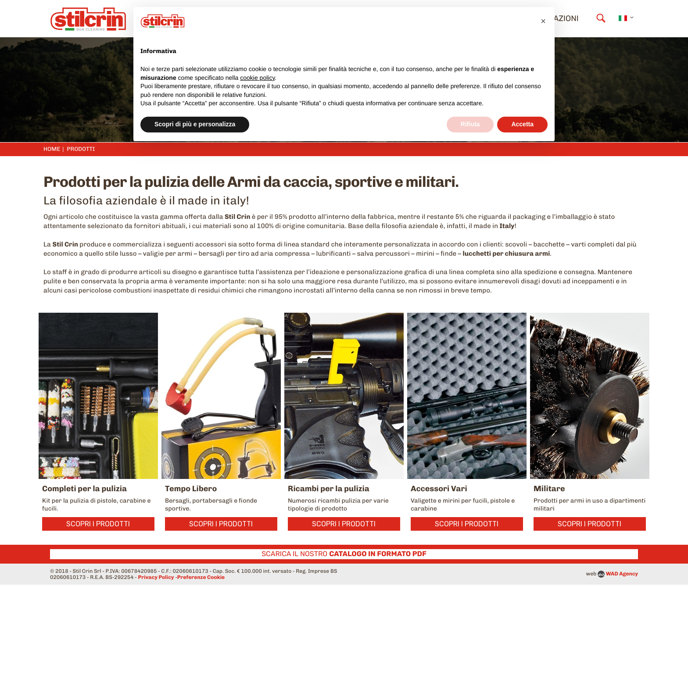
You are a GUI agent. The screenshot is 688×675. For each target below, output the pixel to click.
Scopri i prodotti (98, 524)
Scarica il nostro (344, 554)
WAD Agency (622, 574)
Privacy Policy (156, 577)
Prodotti (81, 149)
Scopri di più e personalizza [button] (194, 124)
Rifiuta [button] (470, 124)
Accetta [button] (522, 124)
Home (51, 149)
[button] (543, 21)
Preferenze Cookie (201, 577)
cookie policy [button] (257, 77)
